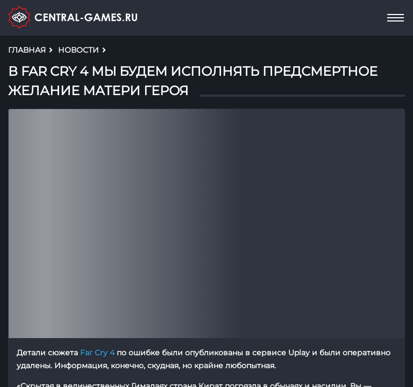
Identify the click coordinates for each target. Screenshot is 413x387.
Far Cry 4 (97, 352)
